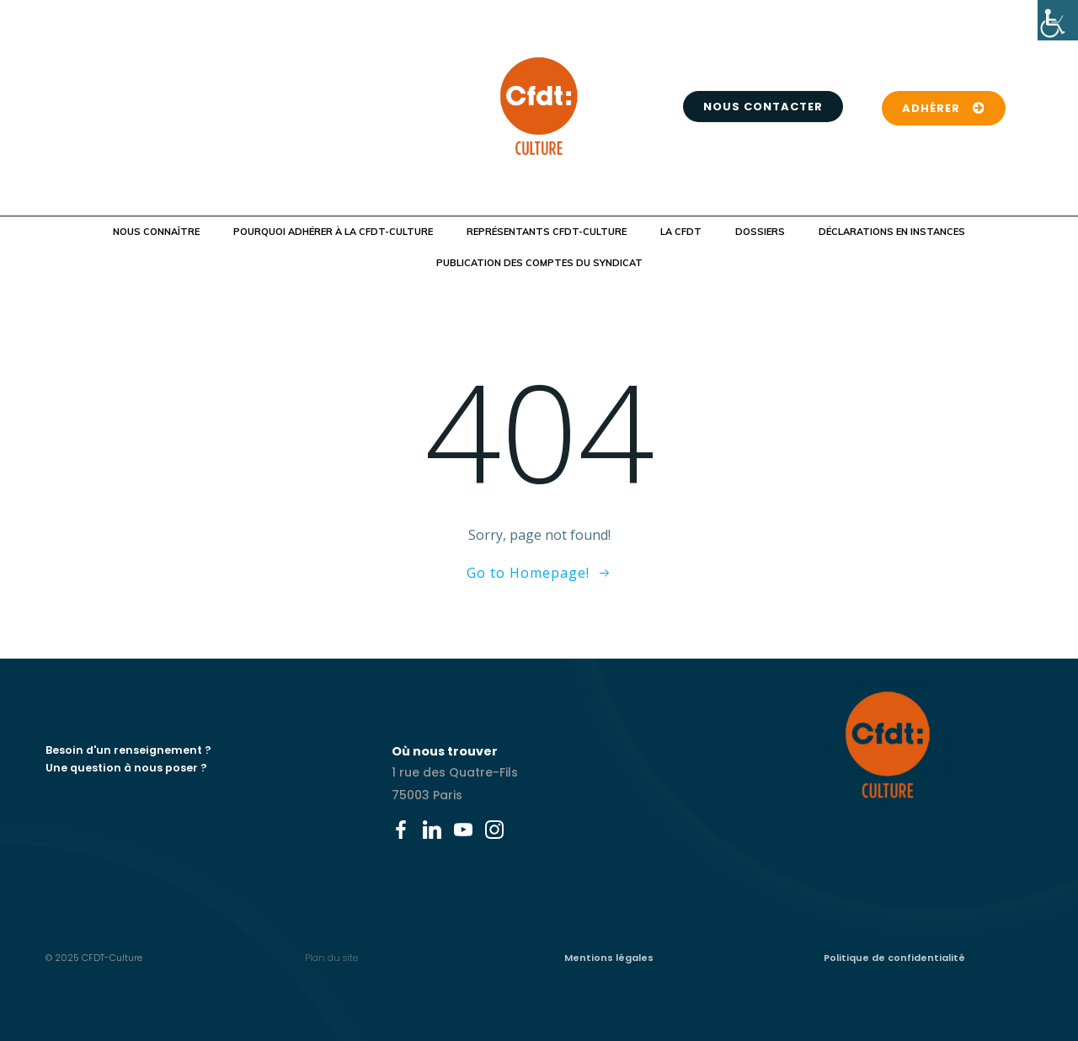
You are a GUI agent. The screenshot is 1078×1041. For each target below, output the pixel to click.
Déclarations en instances (892, 232)
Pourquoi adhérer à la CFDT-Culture (333, 232)
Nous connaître (156, 232)
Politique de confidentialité (894, 957)
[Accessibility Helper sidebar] (1058, 20)
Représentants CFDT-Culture (547, 232)
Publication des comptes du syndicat (539, 263)
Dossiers (760, 232)
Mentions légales (609, 957)
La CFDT (681, 232)
